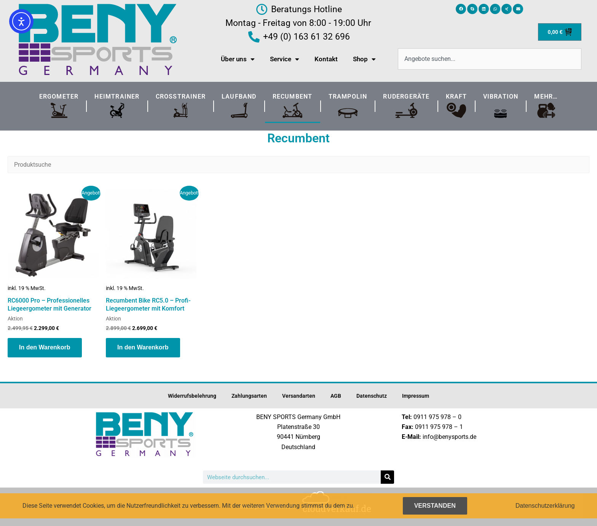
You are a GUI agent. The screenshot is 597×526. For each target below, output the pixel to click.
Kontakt (326, 59)
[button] (461, 9)
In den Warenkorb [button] (44, 347)
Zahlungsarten (249, 396)
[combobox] (489, 59)
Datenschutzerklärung (545, 505)
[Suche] (387, 477)
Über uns (238, 59)
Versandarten (298, 396)
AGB (335, 396)
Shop (364, 59)
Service (284, 59)
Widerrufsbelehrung (192, 396)
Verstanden (435, 505)
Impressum (415, 396)
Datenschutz (371, 396)
